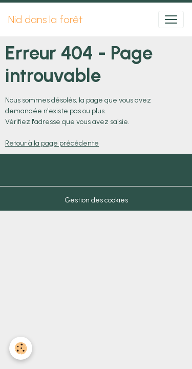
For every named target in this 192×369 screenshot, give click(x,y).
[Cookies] (20, 348)
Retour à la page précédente (52, 143)
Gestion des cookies (96, 200)
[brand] (45, 19)
